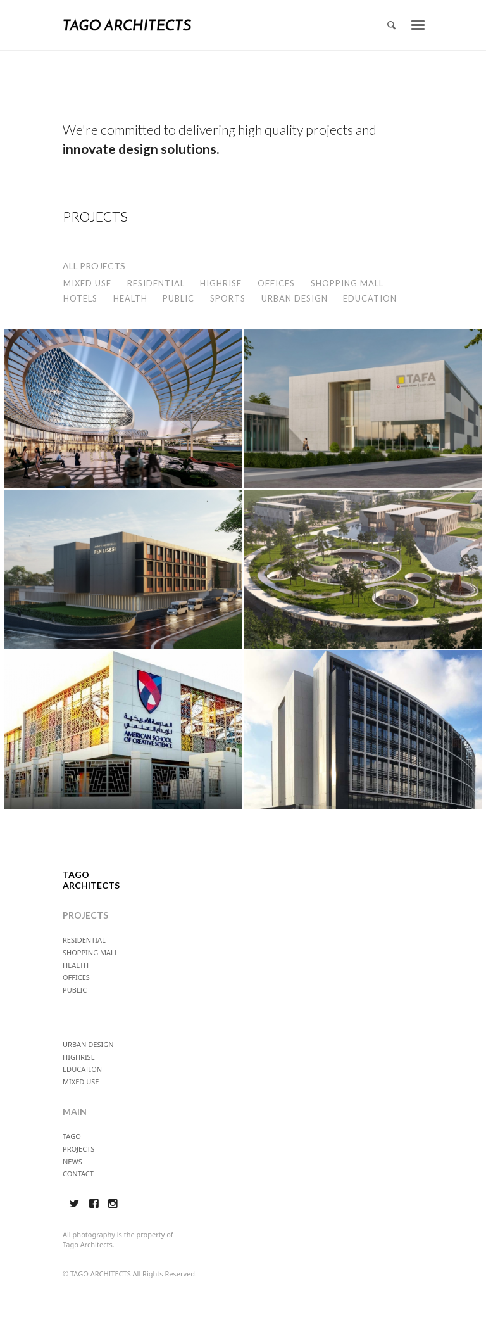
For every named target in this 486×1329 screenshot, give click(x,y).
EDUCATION (370, 298)
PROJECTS (78, 1149)
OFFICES (276, 283)
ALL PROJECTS (94, 265)
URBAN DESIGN (294, 298)
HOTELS (80, 298)
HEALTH (130, 298)
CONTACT (78, 1173)
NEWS (72, 1161)
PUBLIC (178, 298)
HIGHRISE (221, 283)
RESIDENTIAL (156, 283)
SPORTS (228, 298)
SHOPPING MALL (347, 283)
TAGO (72, 1136)
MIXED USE (87, 283)
